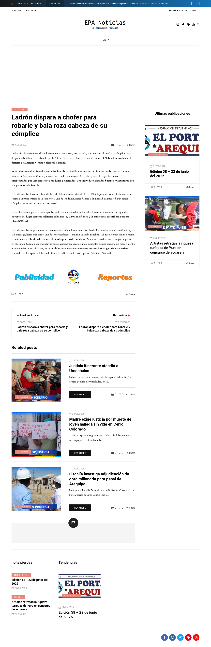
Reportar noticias (178, 10)
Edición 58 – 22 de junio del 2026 (30, 583)
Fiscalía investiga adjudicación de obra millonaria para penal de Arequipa (99, 480)
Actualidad (19, 109)
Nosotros (16, 10)
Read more (80, 396)
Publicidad (31, 10)
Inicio (194, 10)
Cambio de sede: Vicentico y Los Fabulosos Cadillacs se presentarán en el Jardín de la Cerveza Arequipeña (118, 3)
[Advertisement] (105, 77)
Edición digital (158, 156)
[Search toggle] (198, 24)
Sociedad (155, 228)
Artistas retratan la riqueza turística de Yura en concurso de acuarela (171, 249)
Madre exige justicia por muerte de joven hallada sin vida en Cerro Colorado (100, 425)
